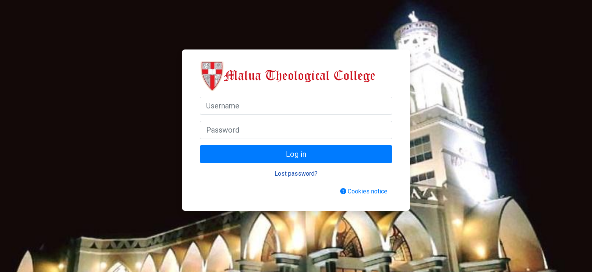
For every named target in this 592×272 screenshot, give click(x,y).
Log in (296, 154)
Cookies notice (363, 191)
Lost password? (296, 173)
